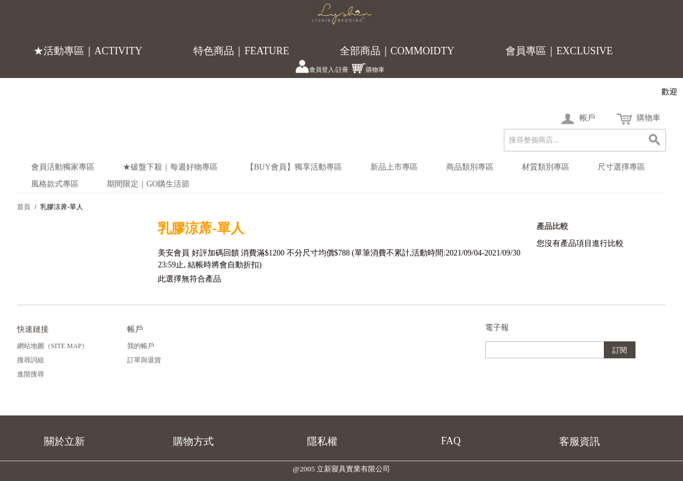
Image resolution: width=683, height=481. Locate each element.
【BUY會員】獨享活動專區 (294, 167)
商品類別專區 (470, 167)
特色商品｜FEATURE (241, 51)
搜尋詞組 (30, 360)
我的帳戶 (140, 346)
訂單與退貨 (144, 360)
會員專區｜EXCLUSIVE (559, 51)
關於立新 (64, 441)
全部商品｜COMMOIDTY (397, 51)
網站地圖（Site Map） (52, 346)
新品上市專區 (394, 167)
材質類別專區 (545, 167)
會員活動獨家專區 (62, 167)
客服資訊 (579, 441)
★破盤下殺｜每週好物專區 (170, 167)
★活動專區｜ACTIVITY (87, 51)
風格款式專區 (55, 184)
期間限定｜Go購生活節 (148, 184)
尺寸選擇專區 (621, 167)
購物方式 (193, 441)
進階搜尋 (30, 374)
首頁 (24, 207)
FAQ (451, 441)
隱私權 (322, 441)
